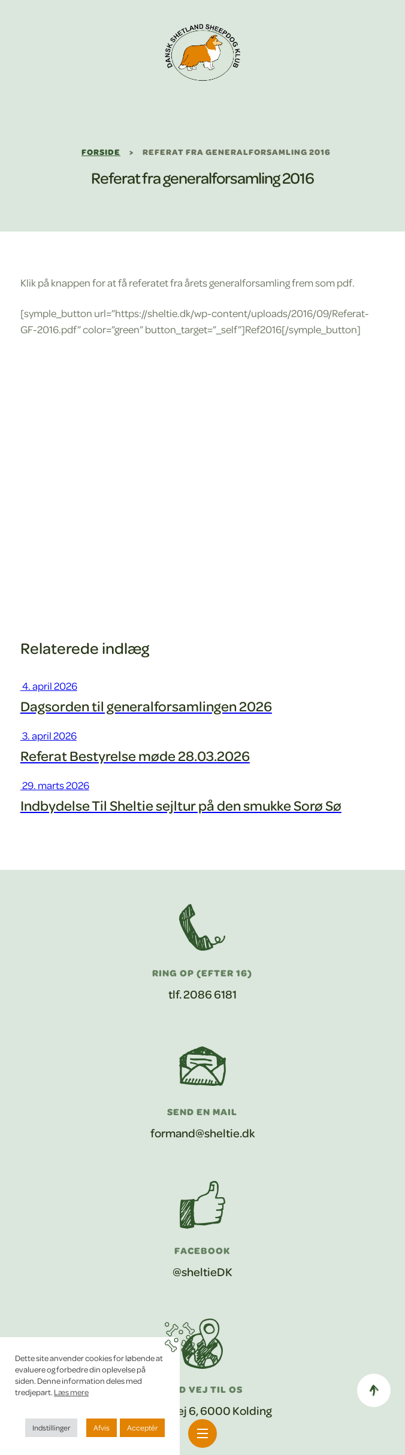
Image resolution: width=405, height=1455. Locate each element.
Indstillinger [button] (51, 1427)
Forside (100, 151)
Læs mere (71, 1392)
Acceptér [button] (142, 1427)
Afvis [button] (101, 1427)
